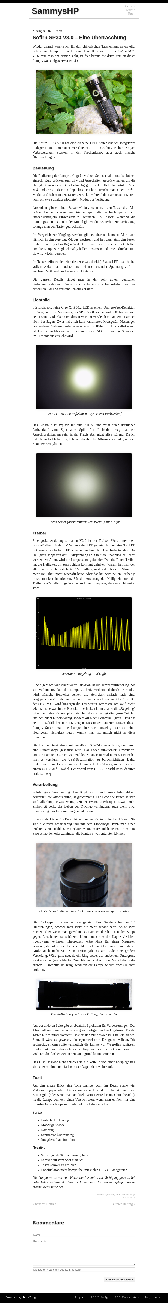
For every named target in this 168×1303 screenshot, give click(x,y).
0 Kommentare (128, 1197)
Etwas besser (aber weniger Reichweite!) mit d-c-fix (84, 488)
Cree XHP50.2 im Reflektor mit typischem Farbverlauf (84, 380)
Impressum (152, 1297)
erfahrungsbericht (106, 1194)
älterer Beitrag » (124, 1204)
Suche (130, 10)
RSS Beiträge (100, 1297)
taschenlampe (128, 1194)
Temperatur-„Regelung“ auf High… (84, 636)
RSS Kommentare (127, 1297)
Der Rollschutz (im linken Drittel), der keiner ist (84, 997)
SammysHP (55, 11)
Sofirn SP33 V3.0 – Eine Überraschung (79, 37)
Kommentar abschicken (119, 1279)
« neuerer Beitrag (44, 1204)
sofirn (118, 1194)
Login (79, 1297)
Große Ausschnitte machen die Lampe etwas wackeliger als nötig (84, 878)
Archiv (130, 6)
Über (131, 13)
